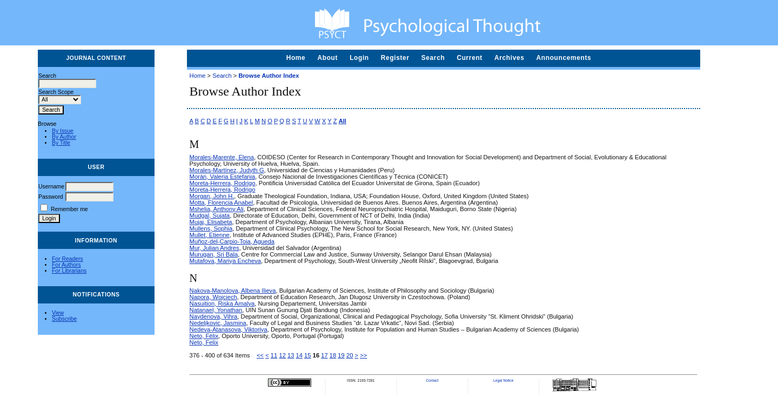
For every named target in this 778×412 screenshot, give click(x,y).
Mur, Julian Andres (214, 248)
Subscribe (64, 319)
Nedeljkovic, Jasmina (218, 323)
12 (282, 355)
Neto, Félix (204, 336)
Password (50, 197)
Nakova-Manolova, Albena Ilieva (233, 290)
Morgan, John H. (212, 196)
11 (274, 355)
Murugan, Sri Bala (214, 254)
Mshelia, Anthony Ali (217, 209)
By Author (64, 137)
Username (51, 187)
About (327, 58)
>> (363, 355)
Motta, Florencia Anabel (221, 202)
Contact (432, 380)
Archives (509, 58)
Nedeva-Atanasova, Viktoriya (228, 329)
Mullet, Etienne (210, 235)
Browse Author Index (268, 75)
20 (349, 355)
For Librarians (69, 271)
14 (299, 355)
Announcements (564, 58)
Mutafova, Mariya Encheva (225, 261)
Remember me (69, 209)
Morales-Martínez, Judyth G (227, 170)
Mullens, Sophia (211, 228)
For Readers (67, 259)
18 (333, 355)
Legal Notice (503, 380)
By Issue (62, 131)
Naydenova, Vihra (214, 316)
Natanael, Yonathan (216, 310)
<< (260, 355)
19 (341, 355)
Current (469, 58)
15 (307, 355)
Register (395, 58)
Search (433, 58)
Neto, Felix (204, 342)
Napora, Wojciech (213, 297)
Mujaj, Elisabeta (211, 222)
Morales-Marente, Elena (222, 157)
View (58, 313)
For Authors (66, 265)
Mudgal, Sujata (210, 215)
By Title (61, 143)
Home (296, 58)
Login (359, 58)
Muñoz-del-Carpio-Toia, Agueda (232, 241)
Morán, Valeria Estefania (223, 176)
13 (290, 355)
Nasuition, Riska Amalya (222, 303)
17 (324, 355)
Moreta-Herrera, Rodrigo (223, 183)
